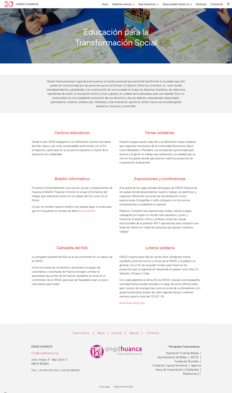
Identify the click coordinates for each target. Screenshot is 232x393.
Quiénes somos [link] (121, 4)
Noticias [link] (201, 4)
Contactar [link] (216, 4)
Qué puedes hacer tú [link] (176, 4)
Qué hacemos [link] (147, 4)
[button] (228, 4)
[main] (116, 36)
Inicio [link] (105, 4)
